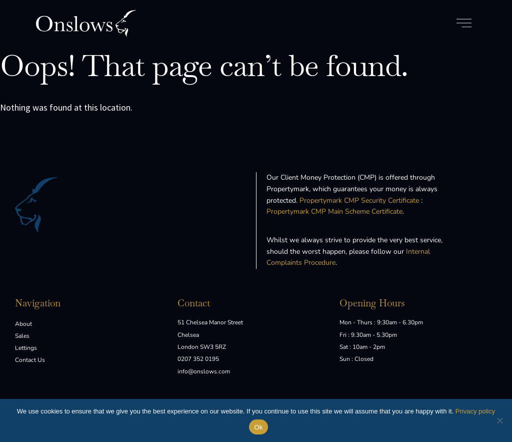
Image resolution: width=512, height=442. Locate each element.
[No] (499, 420)
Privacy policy (475, 411)
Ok (258, 427)
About (23, 324)
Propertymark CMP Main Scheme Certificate (334, 211)
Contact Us (30, 360)
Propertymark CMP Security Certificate (359, 200)
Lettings (26, 348)
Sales (22, 336)
